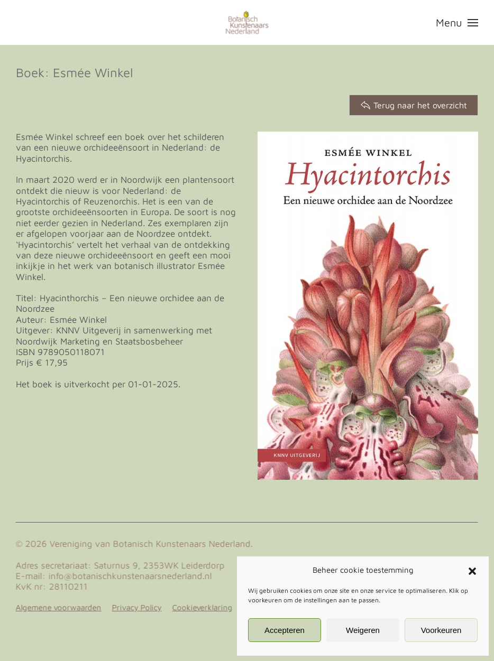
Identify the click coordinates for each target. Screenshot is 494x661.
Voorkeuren (441, 630)
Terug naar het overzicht (413, 105)
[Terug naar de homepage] (247, 22)
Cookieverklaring (201, 607)
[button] (472, 570)
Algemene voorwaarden (57, 607)
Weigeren (363, 630)
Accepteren (284, 630)
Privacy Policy (136, 607)
